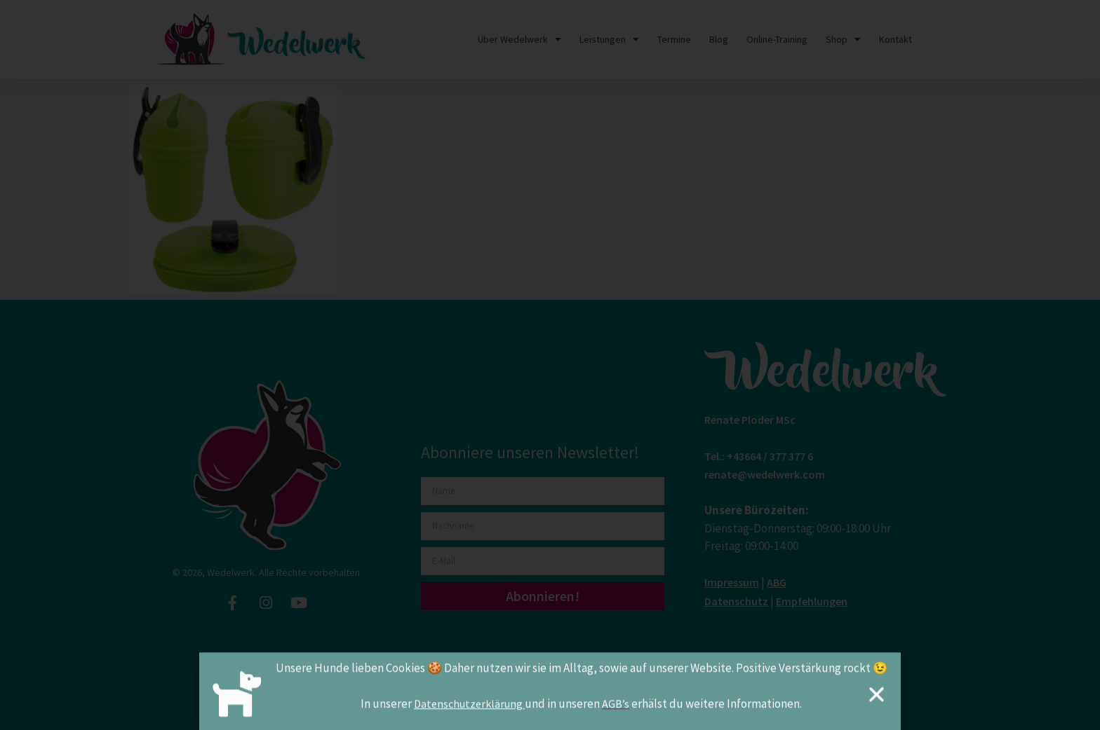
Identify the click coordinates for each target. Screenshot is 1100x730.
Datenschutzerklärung (469, 708)
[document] (550, 365)
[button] (876, 699)
